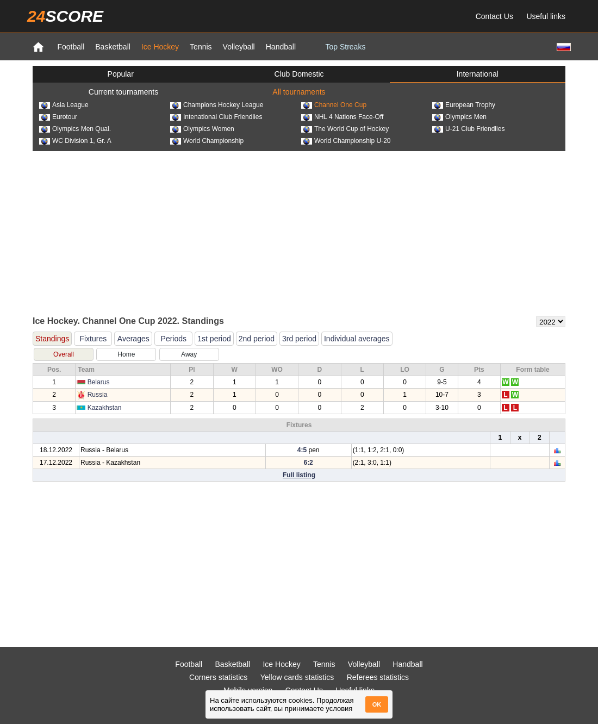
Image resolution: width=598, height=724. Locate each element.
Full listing (299, 475)
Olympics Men (459, 117)
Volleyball (239, 46)
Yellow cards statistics (297, 677)
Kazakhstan (105, 407)
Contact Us (494, 16)
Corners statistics (218, 677)
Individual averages (357, 338)
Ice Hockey (160, 46)
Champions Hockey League (216, 105)
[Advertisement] (299, 233)
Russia (98, 394)
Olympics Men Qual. (75, 129)
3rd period (299, 338)
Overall (63, 354)
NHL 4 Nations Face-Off (342, 117)
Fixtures (93, 338)
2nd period (257, 338)
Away (189, 354)
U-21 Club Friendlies (468, 129)
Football (70, 46)
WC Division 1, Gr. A (75, 141)
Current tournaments (123, 92)
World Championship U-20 (346, 141)
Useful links (545, 16)
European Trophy (463, 105)
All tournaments (298, 92)
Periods (173, 338)
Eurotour (58, 117)
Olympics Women (202, 129)
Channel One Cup (333, 105)
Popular (121, 74)
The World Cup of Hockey (345, 129)
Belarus (99, 382)
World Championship (207, 141)
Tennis (200, 46)
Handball (281, 46)
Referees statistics (378, 677)
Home (126, 354)
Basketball (112, 46)
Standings (52, 338)
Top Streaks (345, 46)
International (478, 74)
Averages (133, 338)
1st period (214, 338)
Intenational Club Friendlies (216, 117)
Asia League (64, 105)
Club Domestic (298, 74)
